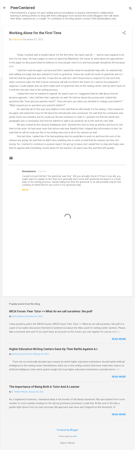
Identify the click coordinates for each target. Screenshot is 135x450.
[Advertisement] (67, 266)
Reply (25, 190)
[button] (124, 33)
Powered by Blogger (67, 429)
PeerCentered (22, 7)
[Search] (130, 9)
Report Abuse (67, 442)
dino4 (75, 436)
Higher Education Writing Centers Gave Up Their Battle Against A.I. (53, 349)
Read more (119, 339)
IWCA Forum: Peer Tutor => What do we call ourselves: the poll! (50, 311)
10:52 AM (41, 171)
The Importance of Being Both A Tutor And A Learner (44, 386)
